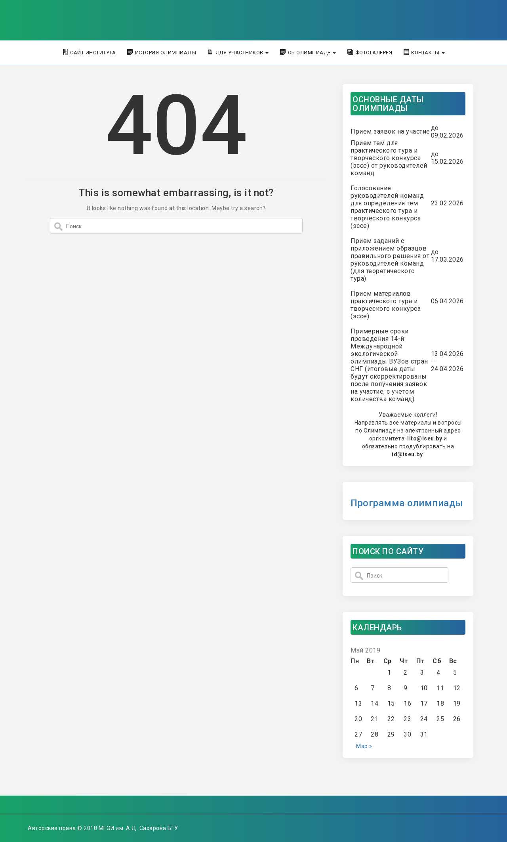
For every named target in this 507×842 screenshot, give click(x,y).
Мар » (364, 746)
